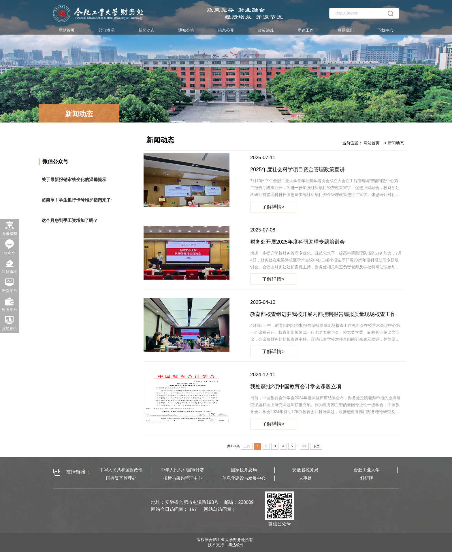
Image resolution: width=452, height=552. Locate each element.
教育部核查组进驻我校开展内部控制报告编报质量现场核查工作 (323, 314)
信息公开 (226, 30)
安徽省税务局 (305, 469)
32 (304, 446)
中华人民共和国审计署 (182, 469)
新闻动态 (146, 30)
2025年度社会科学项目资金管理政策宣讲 (297, 169)
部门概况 (106, 30)
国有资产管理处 (121, 478)
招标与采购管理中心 (182, 478)
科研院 (366, 478)
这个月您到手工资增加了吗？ (70, 220)
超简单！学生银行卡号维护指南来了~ (77, 199)
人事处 (305, 478)
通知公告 (186, 30)
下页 (316, 446)
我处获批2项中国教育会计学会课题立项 (295, 386)
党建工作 (305, 30)
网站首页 (67, 30)
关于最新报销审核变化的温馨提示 (74, 179)
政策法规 (266, 30)
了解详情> (273, 206)
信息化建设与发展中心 (243, 478)
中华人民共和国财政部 (121, 469)
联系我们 (346, 30)
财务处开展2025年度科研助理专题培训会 (297, 242)
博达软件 (236, 544)
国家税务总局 (244, 469)
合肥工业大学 (367, 469)
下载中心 (385, 30)
